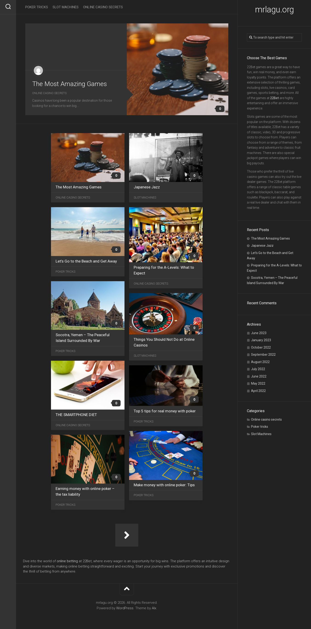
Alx (154, 608)
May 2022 (258, 383)
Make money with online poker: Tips (164, 485)
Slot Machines (261, 434)
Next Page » (126, 535)
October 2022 (261, 347)
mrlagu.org (274, 9)
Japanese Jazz (262, 245)
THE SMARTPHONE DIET (76, 414)
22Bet (274, 98)
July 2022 (258, 369)
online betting (67, 561)
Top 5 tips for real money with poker (165, 411)
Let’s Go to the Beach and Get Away (86, 261)
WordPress (124, 608)
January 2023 (261, 340)
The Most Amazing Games (270, 238)
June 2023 (258, 333)
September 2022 (263, 354)
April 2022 (258, 391)
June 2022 (258, 376)
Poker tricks (259, 426)
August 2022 (260, 362)
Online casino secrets (266, 419)
